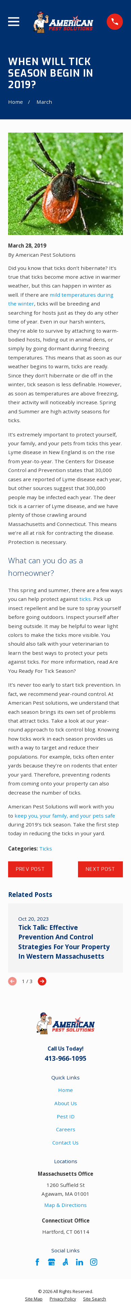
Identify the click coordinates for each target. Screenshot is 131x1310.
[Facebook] (37, 1262)
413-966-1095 (65, 1058)
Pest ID (66, 1116)
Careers (65, 1129)
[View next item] (42, 981)
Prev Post (30, 869)
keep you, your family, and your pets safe (65, 815)
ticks (85, 598)
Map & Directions (65, 1204)
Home (65, 1090)
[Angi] (65, 1262)
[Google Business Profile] (51, 1262)
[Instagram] (93, 1262)
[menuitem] (34, 1299)
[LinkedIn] (79, 1262)
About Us (65, 1103)
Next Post (100, 869)
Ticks (45, 848)
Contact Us (65, 1142)
